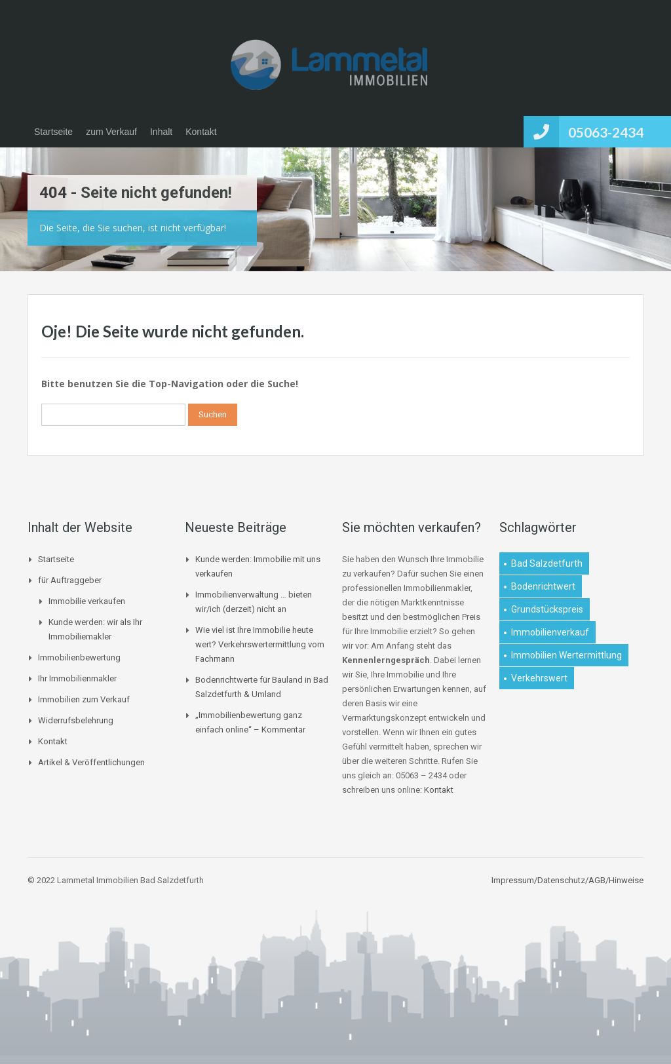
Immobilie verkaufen (86, 601)
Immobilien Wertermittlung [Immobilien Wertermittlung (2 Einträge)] (566, 655)
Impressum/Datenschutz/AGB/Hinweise (567, 880)
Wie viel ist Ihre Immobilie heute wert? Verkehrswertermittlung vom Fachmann (259, 644)
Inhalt (161, 131)
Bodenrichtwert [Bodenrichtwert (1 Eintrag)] (543, 586)
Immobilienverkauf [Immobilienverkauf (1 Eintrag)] (550, 632)
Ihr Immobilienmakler (77, 678)
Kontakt (200, 131)
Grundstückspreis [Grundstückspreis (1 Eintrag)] (547, 609)
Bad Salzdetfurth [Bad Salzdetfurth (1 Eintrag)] (547, 563)
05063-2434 (605, 132)
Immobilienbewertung (79, 657)
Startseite (53, 131)
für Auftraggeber (70, 580)
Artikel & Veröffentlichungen (91, 762)
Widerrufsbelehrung (75, 720)
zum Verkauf (111, 131)
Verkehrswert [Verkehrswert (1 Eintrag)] (539, 678)
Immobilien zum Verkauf (84, 699)
